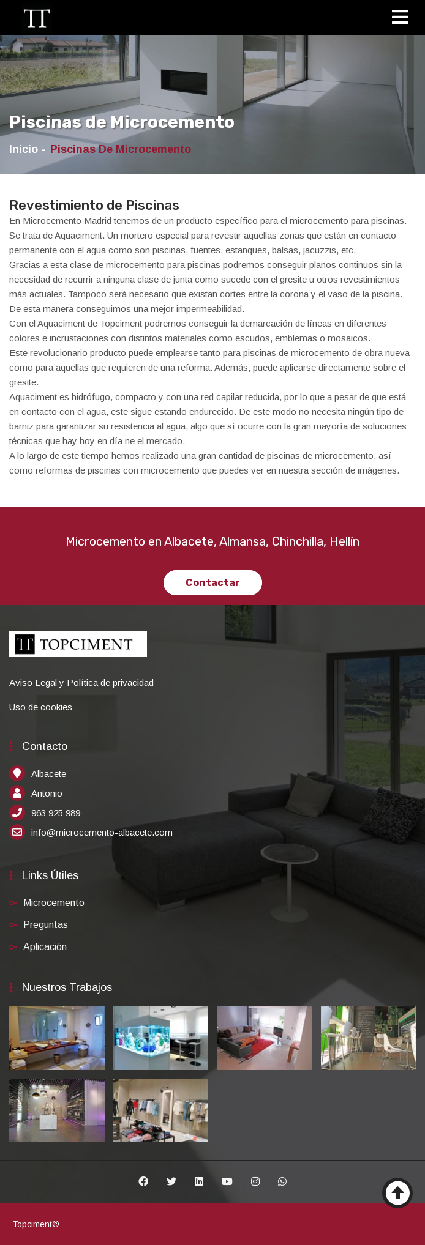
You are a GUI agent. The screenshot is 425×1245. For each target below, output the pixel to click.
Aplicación (45, 947)
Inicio (23, 149)
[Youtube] (227, 1182)
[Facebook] (143, 1182)
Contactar (213, 583)
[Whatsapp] (282, 1182)
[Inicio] (36, 18)
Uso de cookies (40, 707)
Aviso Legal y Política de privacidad (81, 682)
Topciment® (35, 1224)
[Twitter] (171, 1182)
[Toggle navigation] (404, 19)
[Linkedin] (199, 1182)
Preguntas (45, 925)
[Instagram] (255, 1182)
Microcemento (54, 903)
